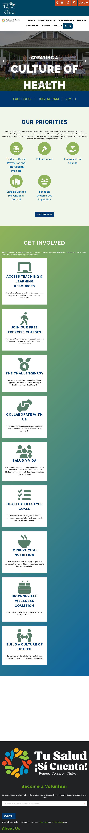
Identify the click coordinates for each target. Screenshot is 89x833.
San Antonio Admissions (70, 735)
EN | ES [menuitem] (68, 26)
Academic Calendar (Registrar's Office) (19, 789)
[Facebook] (3, 670)
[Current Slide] (39, 84)
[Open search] (74, 3)
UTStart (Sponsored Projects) (58, 806)
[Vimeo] (14, 670)
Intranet (48, 782)
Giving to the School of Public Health (17, 806)
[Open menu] (83, 3)
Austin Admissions (9, 736)
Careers (5, 799)
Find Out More (44, 214)
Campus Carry (8, 792)
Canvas (5, 796)
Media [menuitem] (80, 20)
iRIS (3, 810)
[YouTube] (10, 670)
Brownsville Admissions (11, 751)
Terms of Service (57, 648)
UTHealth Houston (53, 803)
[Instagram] (6, 670)
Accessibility (7, 782)
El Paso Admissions (39, 747)
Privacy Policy (43, 648)
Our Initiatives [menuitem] (45, 20)
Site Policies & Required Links (57, 796)
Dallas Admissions (39, 725)
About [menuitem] (29, 20)
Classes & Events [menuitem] (51, 25)
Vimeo (73, 99)
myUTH (48, 789)
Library (48, 785)
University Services (53, 799)
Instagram (49, 99)
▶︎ (87, 60)
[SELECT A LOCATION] (57, 3)
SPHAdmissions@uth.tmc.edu (13, 718)
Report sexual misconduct (56, 792)
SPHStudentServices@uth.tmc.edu (15, 721)
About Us (6, 785)
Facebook (20, 99)
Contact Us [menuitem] (32, 25)
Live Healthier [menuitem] (65, 20)
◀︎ (4, 60)
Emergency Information (12, 803)
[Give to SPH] (62, 3)
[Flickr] (83, 693)
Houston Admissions (69, 720)
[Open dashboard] (68, 3)
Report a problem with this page (44, 828)
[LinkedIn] (74, 693)
